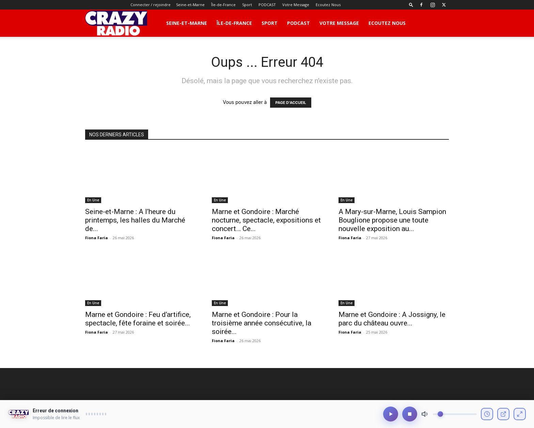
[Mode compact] (520, 416)
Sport (247, 4)
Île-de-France (223, 4)
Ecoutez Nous (328, 4)
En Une (93, 200)
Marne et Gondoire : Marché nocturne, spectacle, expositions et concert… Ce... (266, 220)
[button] (411, 4)
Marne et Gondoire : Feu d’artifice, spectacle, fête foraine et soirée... (138, 318)
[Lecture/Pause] (390, 416)
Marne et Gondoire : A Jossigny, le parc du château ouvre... (392, 318)
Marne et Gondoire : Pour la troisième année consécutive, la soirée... (261, 323)
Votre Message (295, 4)
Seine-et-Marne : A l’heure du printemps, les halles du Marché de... (135, 220)
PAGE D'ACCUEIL (290, 102)
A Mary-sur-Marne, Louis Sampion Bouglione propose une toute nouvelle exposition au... (392, 220)
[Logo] (116, 23)
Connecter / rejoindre (150, 4)
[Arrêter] (409, 416)
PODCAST (267, 4)
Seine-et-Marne (190, 4)
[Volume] (455, 416)
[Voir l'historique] (487, 416)
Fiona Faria (96, 237)
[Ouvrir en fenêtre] (503, 416)
